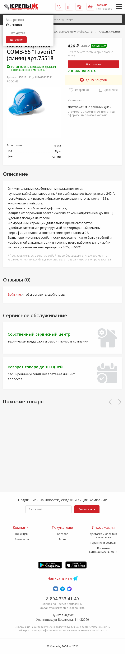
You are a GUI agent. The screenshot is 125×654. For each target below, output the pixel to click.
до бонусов (93, 80)
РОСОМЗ (12, 81)
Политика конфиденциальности (103, 549)
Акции (62, 539)
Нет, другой (17, 33)
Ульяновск (75, 100)
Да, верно (16, 39)
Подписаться (86, 509)
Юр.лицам (21, 534)
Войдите (14, 294)
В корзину (93, 64)
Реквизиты (22, 539)
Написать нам (60, 578)
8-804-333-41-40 (62, 598)
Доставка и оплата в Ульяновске (103, 535)
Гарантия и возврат (103, 542)
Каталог (62, 534)
